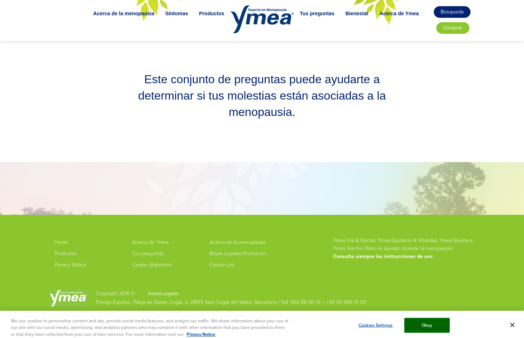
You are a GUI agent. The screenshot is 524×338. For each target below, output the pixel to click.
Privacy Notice (70, 265)
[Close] (512, 327)
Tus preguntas (327, 28)
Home (61, 242)
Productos (201, 28)
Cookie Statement (152, 265)
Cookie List (222, 265)
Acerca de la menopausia (113, 28)
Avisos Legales (163, 293)
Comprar (453, 28)
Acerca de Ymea (409, 28)
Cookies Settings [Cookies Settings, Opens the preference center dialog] (375, 327)
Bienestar (367, 28)
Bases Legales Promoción (238, 253)
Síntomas (166, 28)
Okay (427, 327)
